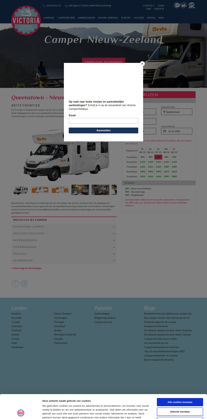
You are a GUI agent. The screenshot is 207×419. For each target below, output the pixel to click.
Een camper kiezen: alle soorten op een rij (166, 317)
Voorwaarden (24, 246)
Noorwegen (60, 317)
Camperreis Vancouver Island (160, 338)
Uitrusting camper (28, 226)
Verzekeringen (25, 240)
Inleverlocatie (168, 106)
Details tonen (174, 412)
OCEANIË (139, 17)
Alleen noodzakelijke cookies (180, 398)
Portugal (59, 321)
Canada (15, 321)
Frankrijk (16, 330)
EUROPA (126, 17)
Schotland (59, 326)
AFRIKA (151, 17)
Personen (130, 116)
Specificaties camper (30, 219)
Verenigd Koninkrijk (65, 334)
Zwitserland (60, 342)
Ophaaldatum (132, 126)
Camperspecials (103, 321)
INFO (161, 17)
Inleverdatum (168, 126)
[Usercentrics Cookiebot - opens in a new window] (21, 412)
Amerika (16, 313)
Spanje (57, 330)
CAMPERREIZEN (66, 17)
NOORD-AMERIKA (108, 17)
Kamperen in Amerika (156, 326)
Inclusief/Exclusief (29, 233)
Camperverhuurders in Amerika (161, 347)
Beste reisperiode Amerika (159, 359)
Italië (14, 342)
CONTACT (149, 5)
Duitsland (16, 326)
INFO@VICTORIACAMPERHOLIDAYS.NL (90, 5)
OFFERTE (159, 8)
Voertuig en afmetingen (26, 267)
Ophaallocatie (132, 106)
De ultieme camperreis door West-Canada (167, 334)
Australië (16, 317)
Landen (19, 308)
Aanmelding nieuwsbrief (103, 61)
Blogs (149, 308)
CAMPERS (49, 17)
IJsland (15, 338)
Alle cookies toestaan (180, 379)
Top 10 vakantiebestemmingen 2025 (164, 351)
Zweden (58, 338)
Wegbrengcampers (105, 317)
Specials (20, 253)
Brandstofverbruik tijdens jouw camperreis (168, 313)
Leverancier (23, 260)
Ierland (15, 334)
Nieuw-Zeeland (62, 313)
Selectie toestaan (180, 389)
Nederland (17, 347)
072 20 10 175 (54, 5)
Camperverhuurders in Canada (161, 355)
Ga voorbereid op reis (156, 342)
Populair (103, 308)
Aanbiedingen (102, 313)
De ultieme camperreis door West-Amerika (168, 330)
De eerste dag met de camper (160, 321)
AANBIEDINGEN (86, 17)
